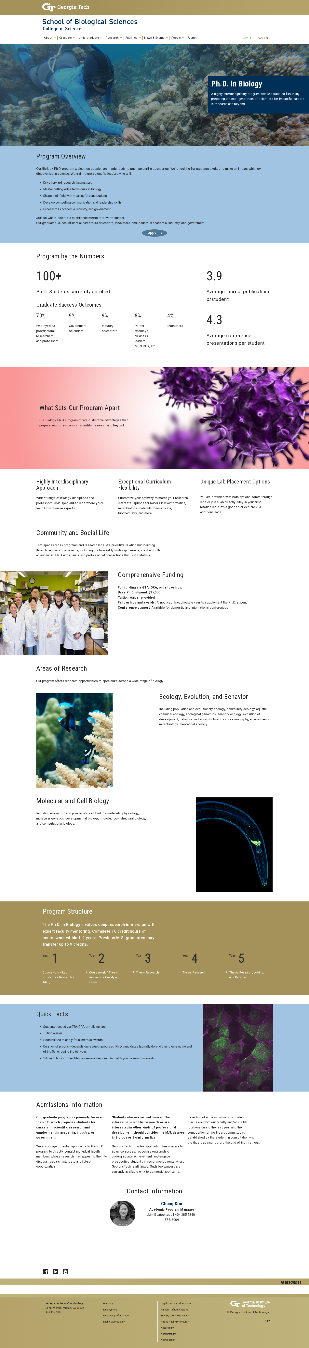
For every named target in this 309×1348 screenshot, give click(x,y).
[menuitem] (185, 1303)
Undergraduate (90, 38)
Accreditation (168, 1339)
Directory (108, 1303)
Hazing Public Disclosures (175, 1321)
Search (260, 38)
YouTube (67, 1271)
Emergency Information (116, 1315)
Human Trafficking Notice (174, 1309)
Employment (110, 1309)
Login (267, 1320)
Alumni (194, 38)
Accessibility (167, 1327)
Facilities (133, 38)
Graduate (67, 38)
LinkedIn (57, 1271)
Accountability (168, 1333)
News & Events (156, 38)
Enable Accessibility (114, 1321)
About (50, 38)
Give (245, 38)
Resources (293, 1282)
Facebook (47, 1271)
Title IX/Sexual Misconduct (175, 1315)
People (177, 38)
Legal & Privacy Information (176, 1303)
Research (114, 38)
